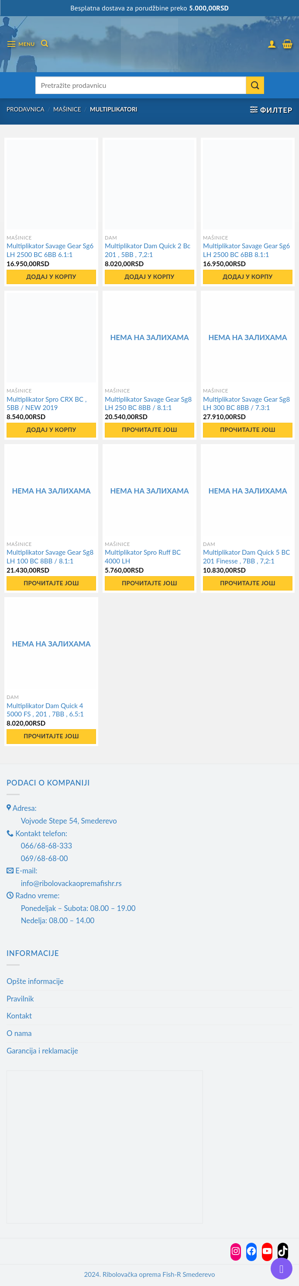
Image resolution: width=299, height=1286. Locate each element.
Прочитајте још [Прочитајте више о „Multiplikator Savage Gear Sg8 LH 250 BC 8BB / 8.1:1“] (149, 429)
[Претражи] (44, 43)
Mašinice (67, 109)
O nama (19, 1033)
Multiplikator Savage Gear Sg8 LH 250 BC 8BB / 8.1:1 (148, 403)
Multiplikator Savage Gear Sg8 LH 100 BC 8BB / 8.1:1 (50, 556)
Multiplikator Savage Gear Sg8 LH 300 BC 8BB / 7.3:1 (246, 403)
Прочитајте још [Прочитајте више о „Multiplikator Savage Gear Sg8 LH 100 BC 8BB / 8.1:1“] (51, 583)
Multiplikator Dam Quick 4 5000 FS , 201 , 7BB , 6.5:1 (45, 710)
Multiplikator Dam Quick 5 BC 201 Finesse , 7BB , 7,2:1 (246, 556)
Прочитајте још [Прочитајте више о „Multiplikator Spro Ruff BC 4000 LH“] (149, 583)
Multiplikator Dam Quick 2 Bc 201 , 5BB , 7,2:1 (147, 250)
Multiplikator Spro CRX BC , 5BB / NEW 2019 (46, 403)
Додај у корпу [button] (51, 276)
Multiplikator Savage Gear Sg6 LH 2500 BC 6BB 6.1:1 (50, 250)
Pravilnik (20, 998)
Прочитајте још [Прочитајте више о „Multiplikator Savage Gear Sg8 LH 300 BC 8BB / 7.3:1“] (247, 429)
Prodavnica (26, 109)
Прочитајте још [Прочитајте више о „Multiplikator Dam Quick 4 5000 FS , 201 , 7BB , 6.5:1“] (51, 736)
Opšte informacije (35, 981)
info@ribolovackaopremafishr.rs (71, 883)
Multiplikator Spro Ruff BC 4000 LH (143, 556)
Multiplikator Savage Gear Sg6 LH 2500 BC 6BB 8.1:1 (246, 250)
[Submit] (255, 85)
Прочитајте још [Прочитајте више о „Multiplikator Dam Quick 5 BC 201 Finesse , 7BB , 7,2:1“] (247, 583)
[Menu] (21, 44)
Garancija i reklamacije (42, 1050)
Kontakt (19, 1015)
